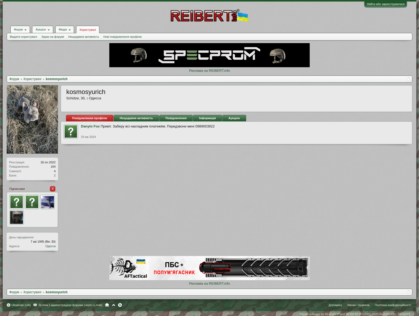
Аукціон (234, 118)
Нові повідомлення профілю (122, 36)
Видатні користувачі (23, 36)
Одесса (50, 246)
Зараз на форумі (52, 36)
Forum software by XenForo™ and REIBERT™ (355, 314)
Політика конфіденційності (393, 305)
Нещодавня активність (83, 36)
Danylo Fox (90, 126)
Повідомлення (176, 118)
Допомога (335, 305)
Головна (107, 305)
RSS (120, 305)
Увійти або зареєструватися (386, 4)
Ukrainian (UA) (21, 305)
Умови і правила (358, 305)
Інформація (207, 118)
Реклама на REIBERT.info (209, 71)
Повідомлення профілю (89, 118)
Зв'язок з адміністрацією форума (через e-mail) (70, 305)
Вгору (113, 305)
